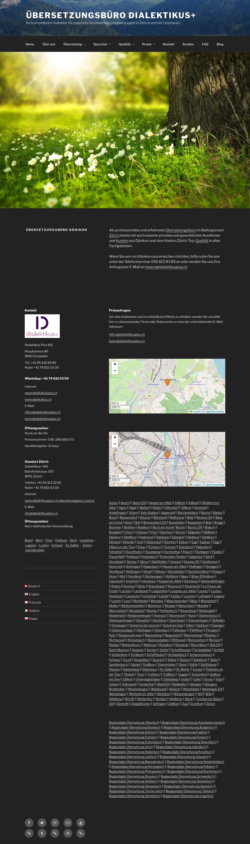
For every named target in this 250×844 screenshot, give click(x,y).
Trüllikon (169, 674)
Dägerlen (194, 532)
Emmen (170, 547)
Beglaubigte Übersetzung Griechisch (190, 742)
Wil (200, 694)
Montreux (155, 605)
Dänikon (115, 537)
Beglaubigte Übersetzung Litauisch (184, 756)
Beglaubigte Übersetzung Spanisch (188, 786)
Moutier (202, 605)
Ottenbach (161, 630)
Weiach (174, 689)
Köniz (141, 586)
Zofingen (159, 703)
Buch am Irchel (163, 527)
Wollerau (175, 699)
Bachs (205, 512)
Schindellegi (202, 650)
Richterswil (117, 640)
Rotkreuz (150, 645)
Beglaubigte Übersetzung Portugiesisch (136, 771)
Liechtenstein (34, 550)
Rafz (112, 635)
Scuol (127, 659)
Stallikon (149, 664)
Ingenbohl (116, 581)
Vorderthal (146, 684)
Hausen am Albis (174, 566)
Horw (112, 576)
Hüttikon (172, 576)
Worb (189, 699)
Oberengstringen (121, 620)
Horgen (217, 571)
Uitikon (128, 679)
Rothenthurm (131, 645)
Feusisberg (152, 552)
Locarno (189, 596)
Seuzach (158, 659)
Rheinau (211, 635)
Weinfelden (191, 689)
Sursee (197, 669)
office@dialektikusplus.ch (43, 412)
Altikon (186, 507)
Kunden (188, 44)
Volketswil (129, 684)
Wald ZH (163, 684)
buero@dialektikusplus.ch (166, 267)
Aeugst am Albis (160, 503)
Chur (49, 540)
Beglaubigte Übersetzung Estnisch (133, 737)
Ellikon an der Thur (122, 547)
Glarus (144, 561)
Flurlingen (202, 552)
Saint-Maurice (119, 650)
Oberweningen (198, 620)
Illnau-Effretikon (202, 576)
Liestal (163, 596)
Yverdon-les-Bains (208, 699)
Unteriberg (170, 679)
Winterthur (145, 699)
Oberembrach (208, 615)
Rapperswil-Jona (130, 635)
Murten (152, 610)
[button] (167, 382)
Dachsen (166, 532)
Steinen (114, 669)
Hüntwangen (154, 576)
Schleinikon (119, 654)
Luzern (44, 545)
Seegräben (141, 659)
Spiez (214, 659)
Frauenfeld (116, 556)
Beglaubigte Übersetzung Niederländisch (195, 761)
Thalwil (129, 674)
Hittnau (160, 571)
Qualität (127, 44)
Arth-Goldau (149, 512)
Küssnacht (192, 586)
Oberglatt (142, 620)
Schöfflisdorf (156, 654)
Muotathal (136, 610)
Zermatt (122, 703)
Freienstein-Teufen (173, 556)
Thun (140, 674)
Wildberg (115, 699)
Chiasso (141, 532)
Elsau (142, 547)
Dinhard (114, 542)
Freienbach (149, 556)
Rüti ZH (215, 645)
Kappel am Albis (170, 581)
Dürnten (170, 542)
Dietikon (193, 537)
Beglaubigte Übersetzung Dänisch (133, 732)
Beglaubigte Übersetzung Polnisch (191, 766)
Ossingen (217, 625)
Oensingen (119, 625)
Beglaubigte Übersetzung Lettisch (133, 756)
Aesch (125, 503)
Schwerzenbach (201, 654)
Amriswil (200, 507)
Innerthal (132, 581)
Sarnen (152, 650)
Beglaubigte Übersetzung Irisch (131, 747)
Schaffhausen (181, 650)
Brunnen (115, 527)
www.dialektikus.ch (38, 399)
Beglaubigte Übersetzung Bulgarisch (189, 727)
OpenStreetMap (215, 411)
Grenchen (116, 566)
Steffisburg (208, 664)
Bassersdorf (128, 517)
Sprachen (102, 44)
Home (30, 44)
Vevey (208, 679)
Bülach (210, 527)
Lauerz (203, 591)
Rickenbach (136, 640)
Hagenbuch (151, 566)
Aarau (113, 503)
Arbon (133, 512)
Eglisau (205, 542)
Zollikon (173, 703)
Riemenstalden (158, 640)
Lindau (176, 596)
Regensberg (153, 635)
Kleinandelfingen (212, 581)
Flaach (187, 552)
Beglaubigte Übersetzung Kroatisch (187, 752)
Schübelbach (177, 654)
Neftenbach (168, 610)
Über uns (48, 44)
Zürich (114, 235)
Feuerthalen (134, 552)
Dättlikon (130, 537)
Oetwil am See (173, 625)
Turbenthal (198, 674)
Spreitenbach (118, 664)
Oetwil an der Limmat (145, 625)
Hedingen (195, 566)
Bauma (145, 517)
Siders (172, 659)
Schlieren (137, 654)
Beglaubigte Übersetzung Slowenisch (135, 786)
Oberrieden (177, 620)
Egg (194, 542)
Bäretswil (160, 517)
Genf (73, 540)
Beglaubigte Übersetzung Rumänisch (193, 771)
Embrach (155, 547)
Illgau (184, 576)
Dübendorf (153, 542)
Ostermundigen (122, 630)
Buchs (180, 527)
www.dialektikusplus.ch (41, 393)
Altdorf (157, 507)
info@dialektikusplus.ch (41, 513)
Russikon (165, 645)
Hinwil (147, 571)
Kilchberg (191, 581)
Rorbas (114, 645)
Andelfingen (117, 512)
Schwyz (57, 545)
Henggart (212, 566)
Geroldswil (116, 561)
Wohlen (161, 699)
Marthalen (140, 601)
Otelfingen (143, 630)
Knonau (129, 586)
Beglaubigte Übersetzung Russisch (133, 776)
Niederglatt (207, 610)
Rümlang (181, 645)
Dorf (140, 542)
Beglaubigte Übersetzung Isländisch (181, 747)
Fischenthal (172, 552)
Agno (122, 507)
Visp (219, 679)
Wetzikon (163, 694)
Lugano (30, 545)
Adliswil (193, 503)
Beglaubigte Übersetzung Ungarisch (188, 796)
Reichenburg (193, 635)
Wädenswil (158, 689)
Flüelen (217, 552)
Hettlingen (133, 571)
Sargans (138, 650)
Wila (208, 694)
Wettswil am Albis (141, 694)
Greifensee (210, 561)
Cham (129, 532)
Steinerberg (131, 669)
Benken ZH (204, 517)
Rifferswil (178, 640)
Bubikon (144, 527)
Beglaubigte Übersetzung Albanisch (134, 722)
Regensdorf (173, 635)
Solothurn (200, 659)
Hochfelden (176, 571)
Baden (217, 512)
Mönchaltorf (117, 610)
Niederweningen (139, 615)
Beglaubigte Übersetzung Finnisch (184, 737)
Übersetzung (74, 44)
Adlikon (180, 503)
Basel (29, 540)
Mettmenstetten (133, 605)
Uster (197, 679)
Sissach (185, 659)
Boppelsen (195, 522)
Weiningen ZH (212, 689)
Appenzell (168, 512)
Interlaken (148, 581)
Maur (194, 601)
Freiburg (61, 540)
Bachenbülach (188, 512)
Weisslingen (117, 694)
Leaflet (195, 411)
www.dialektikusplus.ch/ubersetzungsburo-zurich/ (60, 500)
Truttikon (153, 674)
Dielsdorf (178, 537)
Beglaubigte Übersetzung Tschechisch (136, 791)
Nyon (192, 615)
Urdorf (185, 679)
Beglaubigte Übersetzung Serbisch (133, 781)
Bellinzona (177, 517)
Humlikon (135, 576)
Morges (170, 605)
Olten (190, 625)
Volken (114, 684)
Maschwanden (176, 601)
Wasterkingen (138, 689)
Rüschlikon (199, 645)
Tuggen (183, 674)
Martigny (157, 601)
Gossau (175, 561)
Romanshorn (197, 640)
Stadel (135, 664)
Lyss (127, 601)
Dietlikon (208, 537)
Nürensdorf (177, 615)
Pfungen (212, 630)
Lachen (125, 591)
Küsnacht (175, 586)
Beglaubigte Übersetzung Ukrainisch (134, 796)
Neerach (160, 615)
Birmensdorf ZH (154, 522)
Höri (122, 576)
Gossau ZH (191, 561)
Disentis (128, 542)
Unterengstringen (148, 679)
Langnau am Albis (182, 591)
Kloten (116, 586)
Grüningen (133, 566)
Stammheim (167, 664)
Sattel (164, 650)
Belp (190, 517)
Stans (183, 664)
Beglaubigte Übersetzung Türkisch (190, 791)
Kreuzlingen (156, 586)
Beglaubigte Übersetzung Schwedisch (187, 776)
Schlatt (219, 650)
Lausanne (86, 540)
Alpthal (144, 507)
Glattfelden (159, 561)
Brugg (218, 522)
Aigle (132, 507)
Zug (185, 703)
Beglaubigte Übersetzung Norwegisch (137, 766)
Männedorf (208, 601)
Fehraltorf (116, 552)
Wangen (196, 684)
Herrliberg (116, 571)
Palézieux (179, 630)
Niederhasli (117, 615)
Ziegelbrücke (140, 703)
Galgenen (195, 556)
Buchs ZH (195, 527)
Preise (149, 44)
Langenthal (159, 591)
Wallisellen (179, 684)
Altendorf (171, 507)
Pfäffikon (196, 630)
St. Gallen (72, 545)
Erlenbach (186, 547)
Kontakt (168, 44)
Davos (180, 532)
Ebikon (183, 542)
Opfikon (202, 625)
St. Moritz (183, 669)
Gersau (132, 561)
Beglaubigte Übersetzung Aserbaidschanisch (193, 722)
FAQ (205, 44)
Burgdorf (115, 532)
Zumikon (197, 703)
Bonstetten (177, 522)
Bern (39, 540)
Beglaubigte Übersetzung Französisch (135, 742)
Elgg (216, 542)
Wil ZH (129, 699)
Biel (137, 522)
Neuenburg (188, 610)
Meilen (113, 605)
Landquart (141, 591)
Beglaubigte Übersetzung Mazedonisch (136, 761)
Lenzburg (149, 596)
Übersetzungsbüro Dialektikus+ (111, 15)
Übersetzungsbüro (181, 230)
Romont (214, 640)
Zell (111, 703)
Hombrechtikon (198, 571)
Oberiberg (159, 620)
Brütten (129, 527)
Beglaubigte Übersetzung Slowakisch (186, 781)
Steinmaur (149, 669)
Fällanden (203, 547)
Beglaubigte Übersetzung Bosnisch (135, 727)
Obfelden (218, 620)
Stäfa (193, 664)
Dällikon (209, 532)
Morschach (186, 605)
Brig (208, 522)
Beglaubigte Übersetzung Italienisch (134, 752)
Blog (220, 44)
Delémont (146, 537)
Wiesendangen (184, 694)
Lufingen (204, 596)
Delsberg (162, 537)
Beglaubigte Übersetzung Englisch (184, 732)
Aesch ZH (139, 503)
